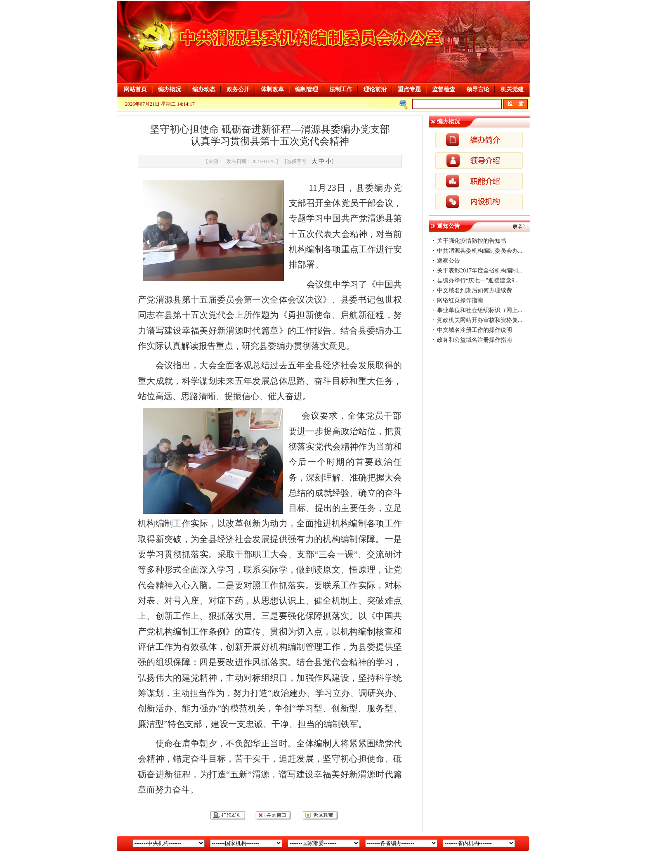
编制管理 (306, 89)
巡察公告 (448, 261)
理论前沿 (375, 89)
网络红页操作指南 (460, 300)
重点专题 (409, 89)
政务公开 (238, 89)
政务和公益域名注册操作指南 (474, 340)
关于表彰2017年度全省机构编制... (479, 270)
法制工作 (340, 89)
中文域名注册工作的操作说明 (474, 330)
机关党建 (512, 89)
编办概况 (169, 89)
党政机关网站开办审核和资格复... (479, 320)
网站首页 (135, 89)
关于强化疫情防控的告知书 (471, 241)
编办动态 (203, 89)
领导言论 (477, 89)
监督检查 (443, 89)
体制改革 (272, 89)
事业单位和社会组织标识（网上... (479, 310)
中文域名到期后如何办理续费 (474, 290)
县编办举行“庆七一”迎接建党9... (478, 280)
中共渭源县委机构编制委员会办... (479, 251)
